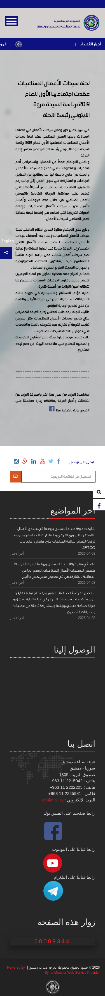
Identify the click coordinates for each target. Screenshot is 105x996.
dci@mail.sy (53, 800)
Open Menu (11, 21)
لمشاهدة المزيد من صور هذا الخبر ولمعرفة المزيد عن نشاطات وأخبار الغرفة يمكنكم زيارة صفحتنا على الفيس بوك (52, 402)
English (7, 240)
